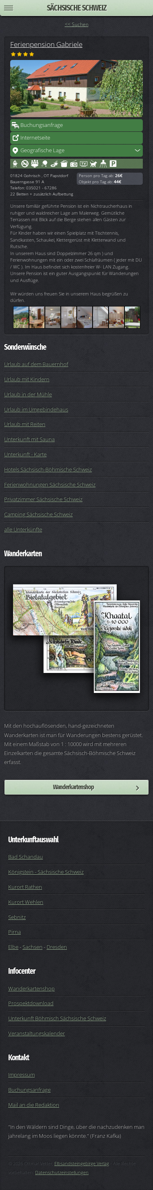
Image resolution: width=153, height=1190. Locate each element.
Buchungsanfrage (41, 125)
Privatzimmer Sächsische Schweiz (43, 499)
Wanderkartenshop (73, 787)
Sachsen (32, 946)
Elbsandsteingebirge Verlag (81, 1163)
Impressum (21, 1074)
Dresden (57, 946)
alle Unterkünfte (23, 529)
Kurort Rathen (25, 886)
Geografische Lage (42, 150)
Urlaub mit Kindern (26, 379)
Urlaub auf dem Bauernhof (36, 364)
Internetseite (35, 137)
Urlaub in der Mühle (28, 394)
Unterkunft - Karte (25, 454)
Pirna (14, 931)
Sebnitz (17, 917)
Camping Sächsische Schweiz (38, 514)
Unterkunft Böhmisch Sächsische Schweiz (57, 1018)
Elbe (13, 946)
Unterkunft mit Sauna (29, 439)
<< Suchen (77, 24)
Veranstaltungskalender (36, 1033)
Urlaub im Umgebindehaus (36, 409)
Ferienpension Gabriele (46, 44)
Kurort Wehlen (25, 902)
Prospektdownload (30, 1003)
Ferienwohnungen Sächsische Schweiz (49, 484)
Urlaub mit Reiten (24, 424)
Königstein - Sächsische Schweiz (46, 871)
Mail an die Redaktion (33, 1104)
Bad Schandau (25, 856)
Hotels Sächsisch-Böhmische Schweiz (48, 469)
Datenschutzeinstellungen (62, 1172)
